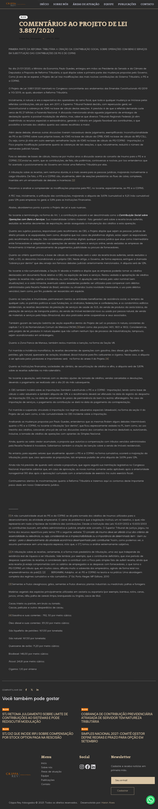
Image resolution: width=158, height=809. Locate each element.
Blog (23, 17)
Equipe (109, 4)
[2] (73, 180)
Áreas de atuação (86, 4)
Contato (147, 4)
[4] (107, 358)
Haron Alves (108, 802)
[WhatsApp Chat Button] (150, 799)
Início (44, 4)
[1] (19, 160)
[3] (78, 327)
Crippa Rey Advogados (30, 38)
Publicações (127, 4)
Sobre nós (60, 4)
